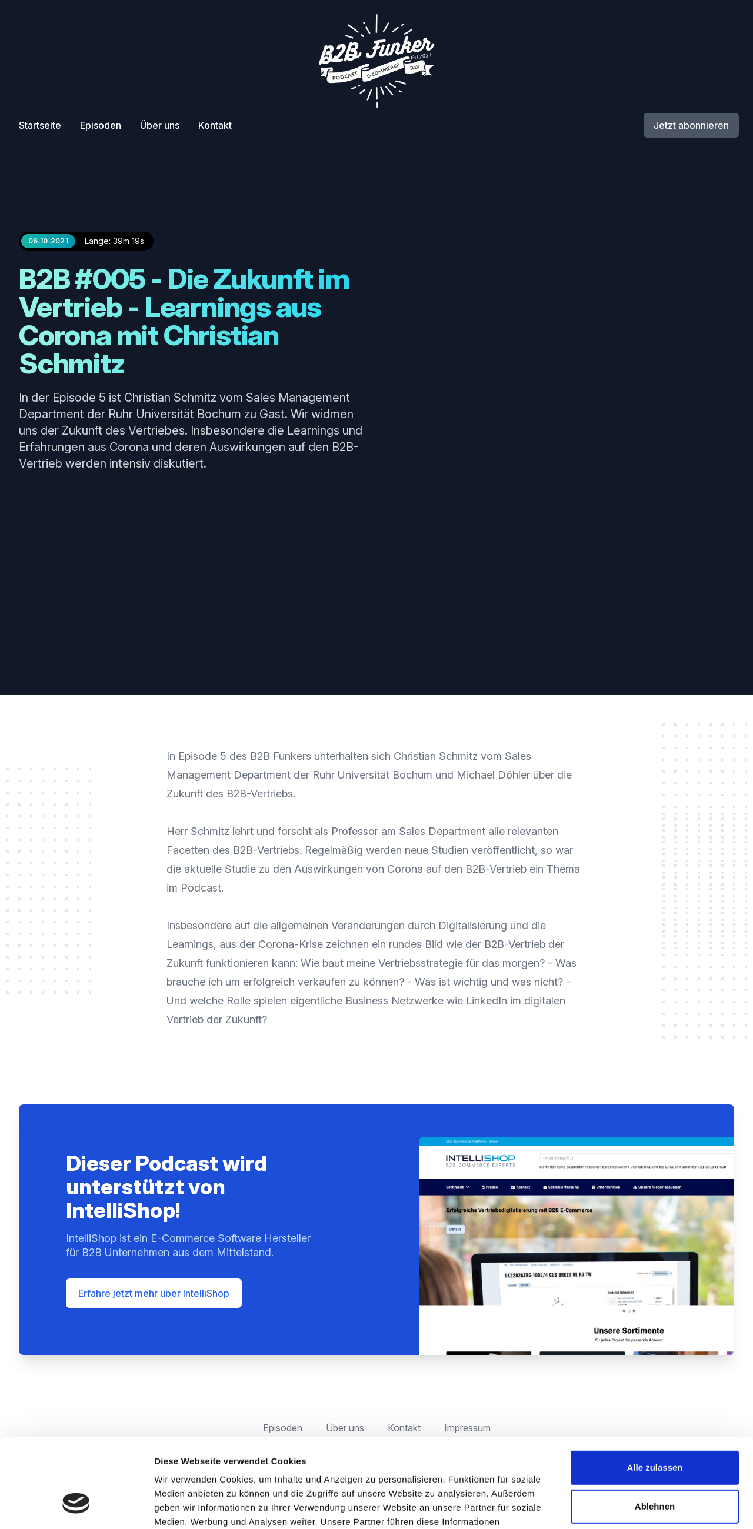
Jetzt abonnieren (691, 125)
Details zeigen (184, 1506)
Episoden (100, 125)
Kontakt (215, 125)
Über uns (159, 125)
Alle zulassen (654, 1391)
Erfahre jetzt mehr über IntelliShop (153, 1293)
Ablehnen (655, 1429)
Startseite (40, 125)
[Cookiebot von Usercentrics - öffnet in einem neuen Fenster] (76, 1506)
